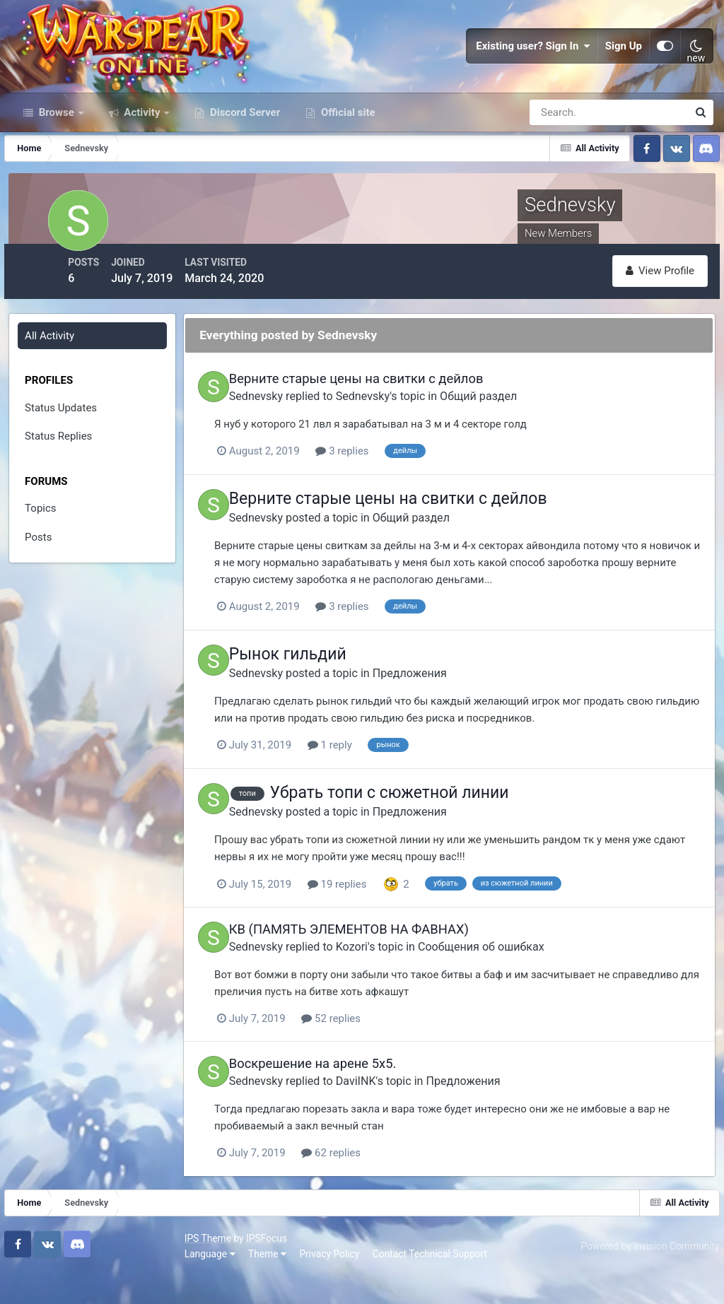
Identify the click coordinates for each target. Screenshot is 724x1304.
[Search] (560, 161)
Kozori (393, 983)
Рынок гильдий (329, 693)
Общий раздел (520, 437)
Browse (56, 161)
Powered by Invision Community (644, 1274)
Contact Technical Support (256, 1282)
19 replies (394, 921)
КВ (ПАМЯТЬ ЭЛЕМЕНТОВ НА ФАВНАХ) (390, 966)
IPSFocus (92, 1266)
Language (36, 1282)
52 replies (387, 1055)
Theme (93, 1282)
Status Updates (63, 450)
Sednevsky (298, 437)
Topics (42, 550)
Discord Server (243, 161)
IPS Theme (34, 1266)
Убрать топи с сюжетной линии (431, 831)
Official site (346, 161)
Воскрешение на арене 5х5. (354, 1100)
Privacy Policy (156, 1282)
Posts (40, 579)
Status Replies (60, 478)
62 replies (387, 1188)
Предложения (451, 712)
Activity (142, 161)
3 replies (398, 492)
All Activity (51, 378)
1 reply (386, 783)
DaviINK (398, 1116)
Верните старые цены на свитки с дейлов (398, 420)
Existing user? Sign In (533, 71)
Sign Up (623, 70)
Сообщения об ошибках (523, 983)
